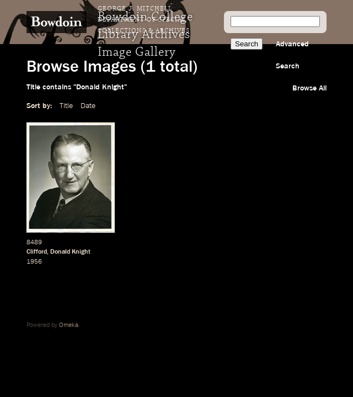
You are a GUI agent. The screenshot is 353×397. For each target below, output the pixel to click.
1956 (34, 262)
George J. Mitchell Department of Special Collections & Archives (144, 20)
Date (88, 106)
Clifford (36, 252)
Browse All (309, 88)
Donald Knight (70, 252)
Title (66, 106)
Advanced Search (292, 55)
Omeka (68, 325)
